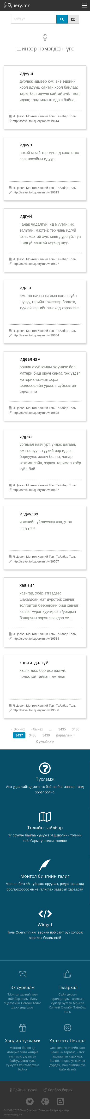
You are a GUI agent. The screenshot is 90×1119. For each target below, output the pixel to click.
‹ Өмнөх (37, 729)
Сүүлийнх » (45, 741)
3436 (75, 729)
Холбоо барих (57, 1090)
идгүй (25, 216)
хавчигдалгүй (33, 662)
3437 (19, 735)
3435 (62, 729)
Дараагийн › (65, 735)
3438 (32, 735)
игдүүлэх (28, 514)
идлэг (25, 288)
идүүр (25, 145)
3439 (46, 735)
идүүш (26, 73)
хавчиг (26, 585)
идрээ (26, 436)
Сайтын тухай (23, 1090)
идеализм (30, 359)
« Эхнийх (18, 729)
